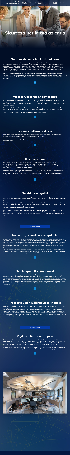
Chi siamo (40, 2)
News (49, 3)
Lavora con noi (55, 2)
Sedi (45, 3)
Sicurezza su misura (24, 2)
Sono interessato (35, 226)
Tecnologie (33, 3)
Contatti (62, 3)
